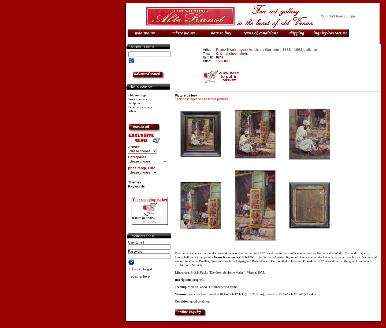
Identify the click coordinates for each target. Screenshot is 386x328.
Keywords (136, 186)
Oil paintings (137, 95)
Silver (132, 111)
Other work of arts (140, 107)
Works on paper (138, 99)
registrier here (140, 276)
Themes (134, 182)
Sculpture (134, 103)
